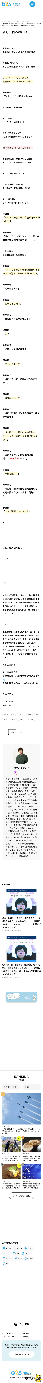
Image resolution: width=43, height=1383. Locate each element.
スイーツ (19, 1248)
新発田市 (22, 719)
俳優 (29, 715)
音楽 (7, 1263)
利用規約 (25, 1337)
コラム (21, 715)
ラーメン (30, 1248)
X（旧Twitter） (9, 701)
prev (12, 732)
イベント (8, 1248)
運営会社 (25, 1333)
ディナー (27, 1253)
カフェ (17, 1253)
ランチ (8, 1253)
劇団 (37, 715)
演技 (31, 719)
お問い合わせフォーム (22, 1354)
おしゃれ (30, 1258)
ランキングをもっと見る (21, 1196)
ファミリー (9, 1258)
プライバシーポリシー (10, 1337)
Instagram (7, 705)
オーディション (9, 715)
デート (20, 1258)
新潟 (13, 719)
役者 (5, 719)
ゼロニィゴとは (7, 1333)
